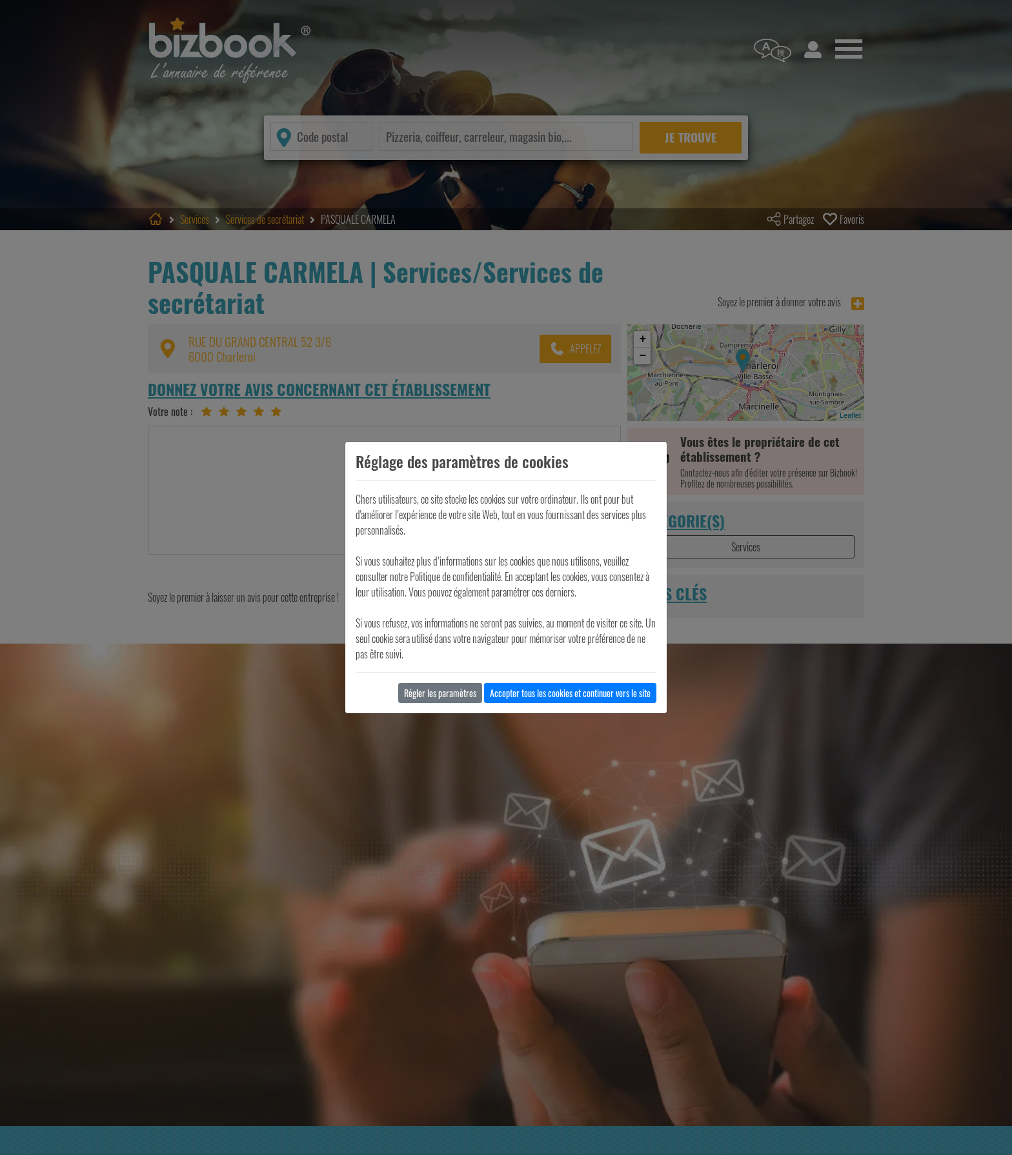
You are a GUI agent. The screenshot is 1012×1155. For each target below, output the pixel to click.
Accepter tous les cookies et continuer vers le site (570, 693)
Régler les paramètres (440, 693)
